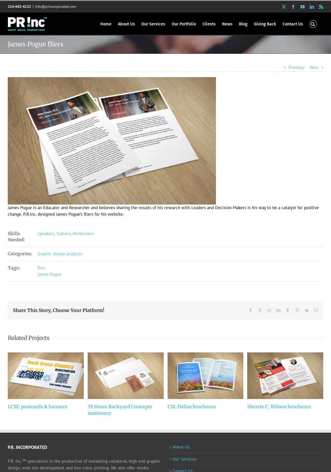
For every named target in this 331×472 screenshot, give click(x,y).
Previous (297, 67)
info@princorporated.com (55, 6)
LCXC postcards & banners (37, 407)
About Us (181, 447)
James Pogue (49, 274)
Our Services (184, 459)
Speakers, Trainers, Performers (65, 233)
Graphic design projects (59, 254)
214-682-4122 (19, 6)
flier (41, 268)
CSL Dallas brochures (192, 407)
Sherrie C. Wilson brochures (279, 407)
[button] (313, 23)
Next (314, 67)
